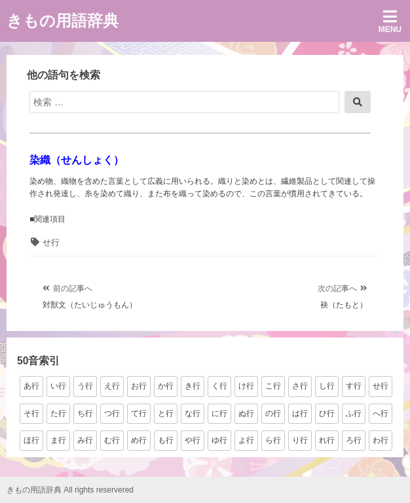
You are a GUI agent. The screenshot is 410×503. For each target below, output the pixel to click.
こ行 (273, 385)
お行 (139, 385)
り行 (300, 440)
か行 (166, 385)
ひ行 (327, 413)
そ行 (31, 413)
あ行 (31, 385)
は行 (300, 413)
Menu (390, 21)
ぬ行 (246, 413)
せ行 (51, 242)
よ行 (246, 440)
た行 (58, 413)
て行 (139, 413)
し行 (327, 385)
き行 (192, 385)
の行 (273, 413)
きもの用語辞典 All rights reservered (70, 489)
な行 (192, 413)
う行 (85, 385)
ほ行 (31, 440)
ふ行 (354, 413)
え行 (112, 385)
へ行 (380, 413)
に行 (219, 413)
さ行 (300, 385)
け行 (246, 385)
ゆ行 (219, 440)
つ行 (112, 413)
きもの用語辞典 (63, 20)
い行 (58, 385)
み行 (85, 440)
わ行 (380, 440)
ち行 (85, 413)
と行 (166, 413)
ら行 (273, 440)
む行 (112, 440)
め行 (139, 440)
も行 (166, 440)
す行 (354, 385)
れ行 (327, 440)
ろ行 (354, 440)
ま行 (58, 440)
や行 (192, 440)
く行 (219, 385)
